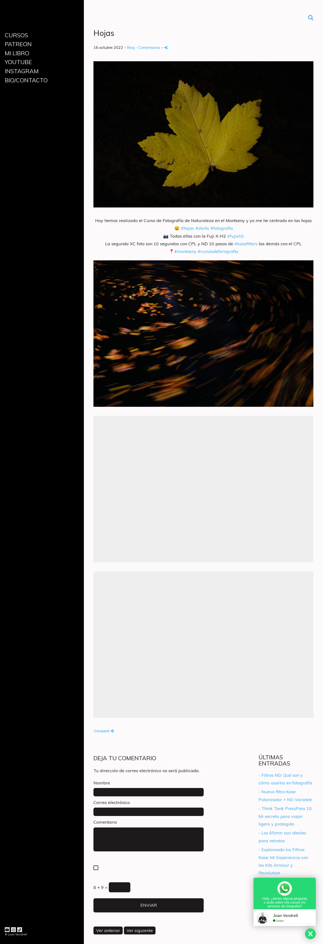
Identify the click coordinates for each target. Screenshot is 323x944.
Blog (131, 47)
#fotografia (221, 228)
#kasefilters (246, 243)
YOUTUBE (18, 62)
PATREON (18, 44)
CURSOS (16, 35)
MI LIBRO (17, 53)
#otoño (202, 228)
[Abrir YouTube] (7, 929)
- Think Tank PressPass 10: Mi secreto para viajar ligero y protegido (285, 816)
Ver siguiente (140, 930)
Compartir (104, 731)
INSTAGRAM (22, 71)
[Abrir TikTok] (19, 929)
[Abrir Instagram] (13, 929)
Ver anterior (108, 930)
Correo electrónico (111, 802)
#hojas (187, 228)
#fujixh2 (235, 236)
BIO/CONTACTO (26, 80)
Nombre (101, 783)
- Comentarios (148, 47)
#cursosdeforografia (218, 251)
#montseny (185, 251)
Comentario (105, 822)
